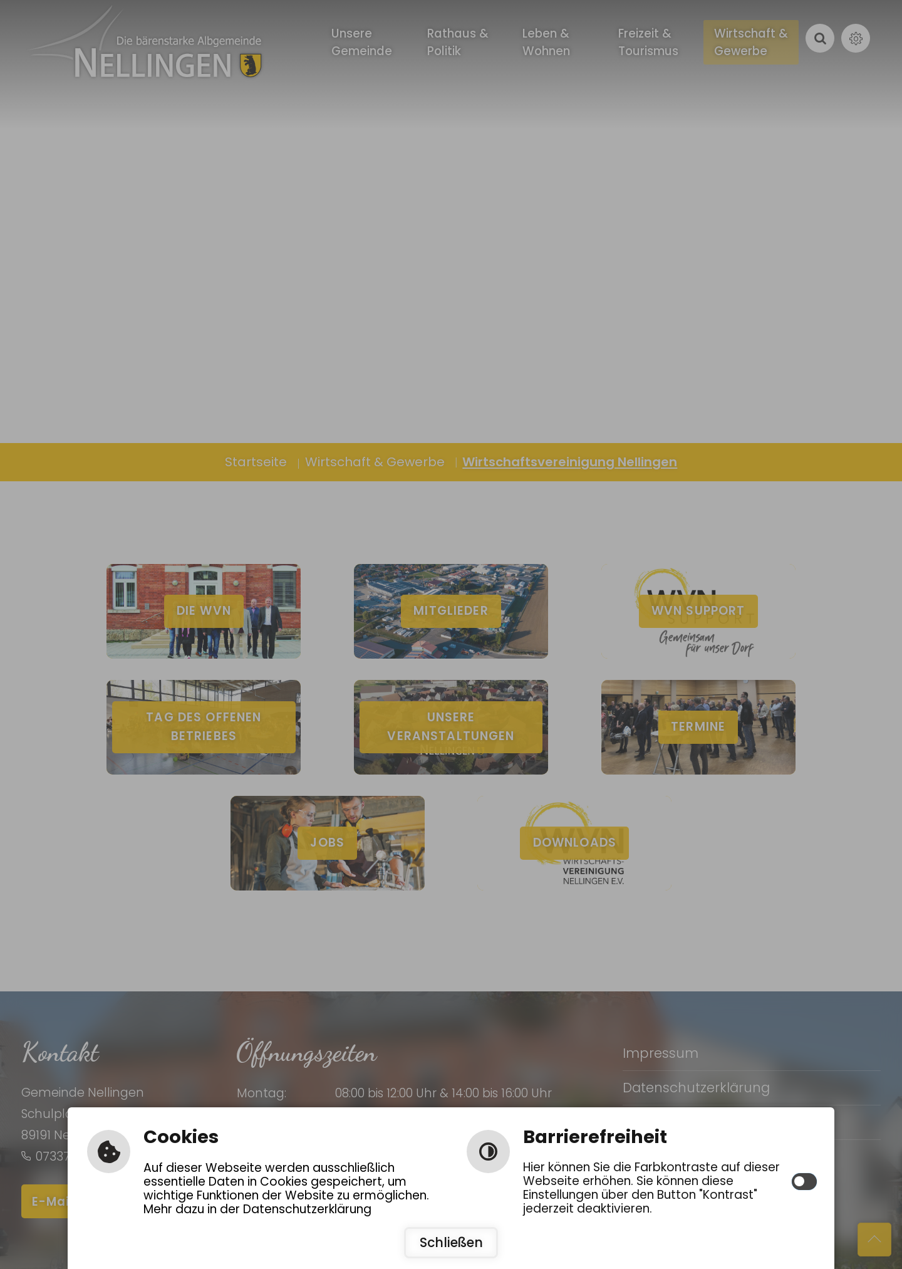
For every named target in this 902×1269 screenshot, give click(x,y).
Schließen (451, 1242)
